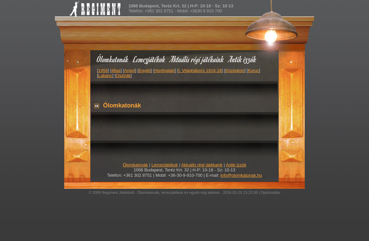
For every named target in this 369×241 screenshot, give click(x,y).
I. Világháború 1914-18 (199, 70)
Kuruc (253, 70)
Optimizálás (270, 192)
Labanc (105, 75)
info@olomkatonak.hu (241, 175)
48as (116, 70)
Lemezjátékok (149, 59)
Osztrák (123, 75)
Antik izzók (242, 59)
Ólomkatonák (112, 59)
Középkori (234, 70)
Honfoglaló (165, 70)
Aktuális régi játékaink (197, 59)
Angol (129, 70)
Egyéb (145, 70)
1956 (103, 70)
